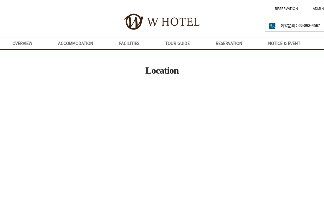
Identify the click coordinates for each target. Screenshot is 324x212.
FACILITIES (129, 43)
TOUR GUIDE (177, 43)
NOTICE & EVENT (284, 43)
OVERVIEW (22, 43)
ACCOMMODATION (75, 43)
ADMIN (318, 8)
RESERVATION (286, 8)
